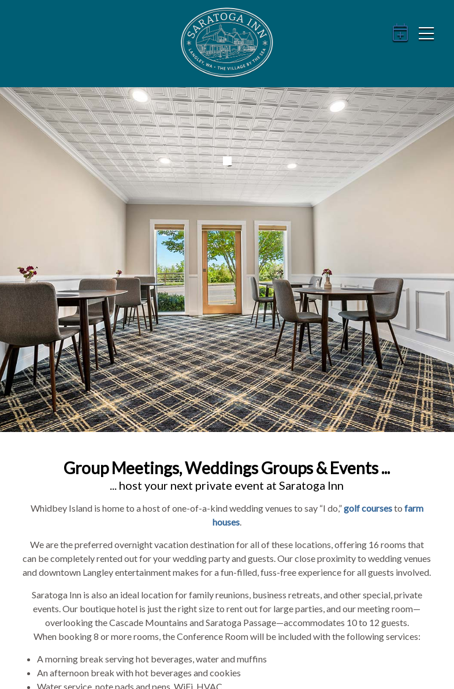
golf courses (368, 507)
